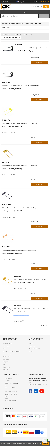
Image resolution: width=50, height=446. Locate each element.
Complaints (6, 362)
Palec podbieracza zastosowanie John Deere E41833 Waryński (31, 279)
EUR (44, 2)
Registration (32, 346)
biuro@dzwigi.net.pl (10, 400)
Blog (4, 364)
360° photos (7, 35)
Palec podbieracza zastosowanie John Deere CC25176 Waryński (19, 123)
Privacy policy (6, 356)
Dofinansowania (7, 343)
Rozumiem (45, 443)
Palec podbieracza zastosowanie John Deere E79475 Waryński (31, 309)
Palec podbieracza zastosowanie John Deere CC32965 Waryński (19, 165)
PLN (41, 2)
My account (4, 2)
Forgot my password (34, 348)
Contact (31, 351)
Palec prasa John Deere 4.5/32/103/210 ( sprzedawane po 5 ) (31, 48)
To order (31, 343)
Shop (2, 23)
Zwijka (31, 23)
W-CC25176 (6, 120)
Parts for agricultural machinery (14, 23)
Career (4, 348)
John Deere (38, 23)
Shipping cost (6, 367)
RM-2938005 (6, 82)
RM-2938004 (18, 45)
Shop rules (6, 359)
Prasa (26, 23)
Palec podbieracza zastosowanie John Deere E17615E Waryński (19, 250)
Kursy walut (6, 369)
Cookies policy (7, 354)
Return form (6, 346)
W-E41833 (17, 276)
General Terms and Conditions (11, 351)
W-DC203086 (6, 205)
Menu (25, 12)
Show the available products (24, 35)
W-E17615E (6, 247)
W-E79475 (17, 305)
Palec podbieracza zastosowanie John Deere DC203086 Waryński (20, 208)
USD (48, 2)
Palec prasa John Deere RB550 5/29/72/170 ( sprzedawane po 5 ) (20, 85)
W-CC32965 (6, 162)
